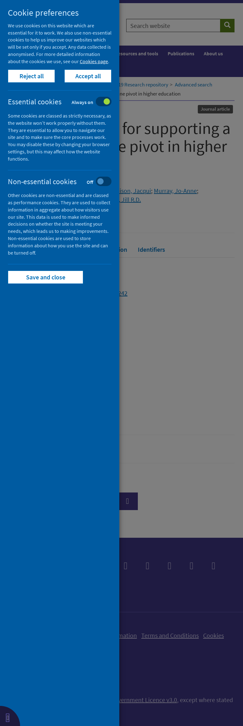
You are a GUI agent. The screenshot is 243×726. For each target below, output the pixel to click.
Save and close (45, 277)
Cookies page (94, 61)
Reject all (31, 76)
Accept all (88, 76)
